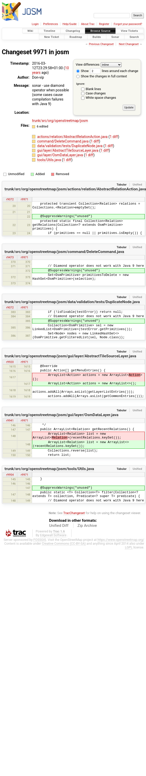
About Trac (88, 24)
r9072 (9, 199)
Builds (97, 36)
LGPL (129, 547)
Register (104, 24)
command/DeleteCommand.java (63, 141)
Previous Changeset (101, 44)
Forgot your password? (128, 24)
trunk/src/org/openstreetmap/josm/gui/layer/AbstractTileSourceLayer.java (70, 356)
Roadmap (75, 36)
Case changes (96, 93)
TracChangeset (74, 513)
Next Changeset (129, 44)
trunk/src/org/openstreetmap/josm (60, 121)
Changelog (73, 31)
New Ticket (51, 36)
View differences (87, 64)
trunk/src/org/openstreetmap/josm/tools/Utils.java (49, 469)
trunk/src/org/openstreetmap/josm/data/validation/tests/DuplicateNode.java (72, 302)
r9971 (24, 199)
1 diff (114, 137)
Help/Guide (70, 24)
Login (35, 24)
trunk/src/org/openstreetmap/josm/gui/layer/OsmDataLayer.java (62, 415)
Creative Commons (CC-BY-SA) (64, 543)
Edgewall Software (53, 535)
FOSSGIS (39, 540)
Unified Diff (58, 525)
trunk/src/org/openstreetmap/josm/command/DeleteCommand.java (64, 251)
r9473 (9, 257)
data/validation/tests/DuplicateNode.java (70, 146)
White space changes (101, 98)
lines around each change (114, 71)
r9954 (9, 474)
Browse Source (100, 31)
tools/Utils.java (49, 160)
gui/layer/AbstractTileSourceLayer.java (68, 150)
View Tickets (129, 31)
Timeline (49, 31)
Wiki (30, 31)
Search (134, 36)
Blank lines (93, 89)
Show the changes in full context (101, 76)
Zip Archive (87, 525)
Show (82, 71)
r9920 (9, 362)
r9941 (9, 420)
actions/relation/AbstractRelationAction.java (72, 137)
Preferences (50, 24)
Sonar (115, 36)
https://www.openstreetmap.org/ (120, 540)
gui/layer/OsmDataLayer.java (60, 155)
